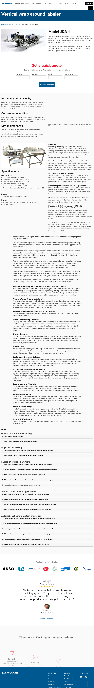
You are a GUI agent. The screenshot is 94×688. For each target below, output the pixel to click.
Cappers (51, 682)
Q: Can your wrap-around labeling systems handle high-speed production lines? (27, 450)
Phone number (71, 76)
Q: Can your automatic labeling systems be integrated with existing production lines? (29, 524)
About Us (67, 676)
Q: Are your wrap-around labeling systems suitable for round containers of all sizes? (29, 504)
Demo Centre (48, 3)
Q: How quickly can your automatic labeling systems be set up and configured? (27, 539)
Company (59, 3)
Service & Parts (36, 3)
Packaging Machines (22, 3)
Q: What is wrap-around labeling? (13, 436)
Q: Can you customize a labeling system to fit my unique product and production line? (29, 470)
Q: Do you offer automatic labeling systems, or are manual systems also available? (29, 518)
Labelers (17, 25)
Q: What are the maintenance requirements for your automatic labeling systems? (28, 534)
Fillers (50, 676)
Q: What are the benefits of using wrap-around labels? (19, 441)
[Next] (90, 599)
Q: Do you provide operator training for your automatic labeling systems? (25, 544)
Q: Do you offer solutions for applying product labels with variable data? (25, 499)
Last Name (39, 76)
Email (55, 76)
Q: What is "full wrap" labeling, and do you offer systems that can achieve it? (26, 509)
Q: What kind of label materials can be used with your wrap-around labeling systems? (29, 480)
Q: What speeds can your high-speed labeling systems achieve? (22, 455)
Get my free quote (47, 84)
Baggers (51, 685)
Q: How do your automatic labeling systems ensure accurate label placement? (27, 529)
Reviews (66, 682)
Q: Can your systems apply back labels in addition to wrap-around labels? (25, 494)
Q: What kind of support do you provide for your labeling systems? (23, 475)
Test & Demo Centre (70, 679)
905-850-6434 (70, 3)
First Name (22, 76)
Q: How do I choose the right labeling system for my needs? (21, 485)
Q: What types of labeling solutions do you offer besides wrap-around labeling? (27, 464)
